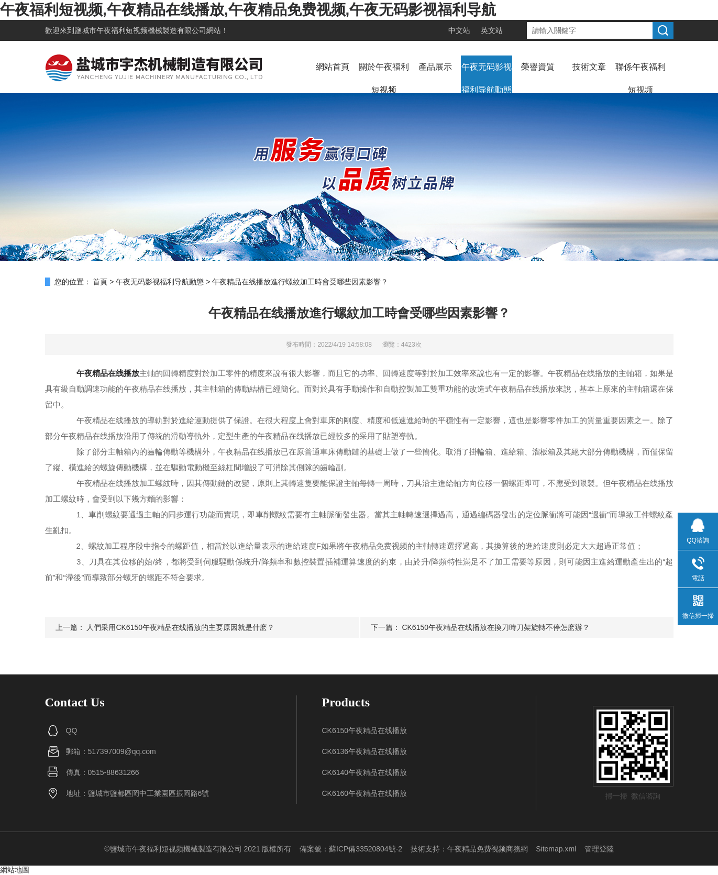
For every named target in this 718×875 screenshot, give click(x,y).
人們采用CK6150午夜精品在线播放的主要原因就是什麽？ (180, 627)
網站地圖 (14, 870)
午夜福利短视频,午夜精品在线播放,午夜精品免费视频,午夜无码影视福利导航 (248, 10)
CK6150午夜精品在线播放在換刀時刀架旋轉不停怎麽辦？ (496, 627)
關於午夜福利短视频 (384, 78)
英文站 (492, 30)
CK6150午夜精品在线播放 (364, 730)
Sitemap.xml (556, 849)
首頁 (100, 282)
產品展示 (435, 66)
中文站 (459, 30)
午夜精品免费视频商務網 (487, 849)
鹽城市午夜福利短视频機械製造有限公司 (140, 30)
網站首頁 (332, 66)
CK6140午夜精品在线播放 (364, 772)
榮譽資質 (538, 66)
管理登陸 (599, 849)
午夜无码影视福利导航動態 (486, 78)
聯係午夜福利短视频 (640, 78)
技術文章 (589, 66)
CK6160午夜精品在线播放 (364, 793)
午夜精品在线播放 (107, 373)
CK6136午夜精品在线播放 (364, 751)
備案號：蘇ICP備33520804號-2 (351, 849)
